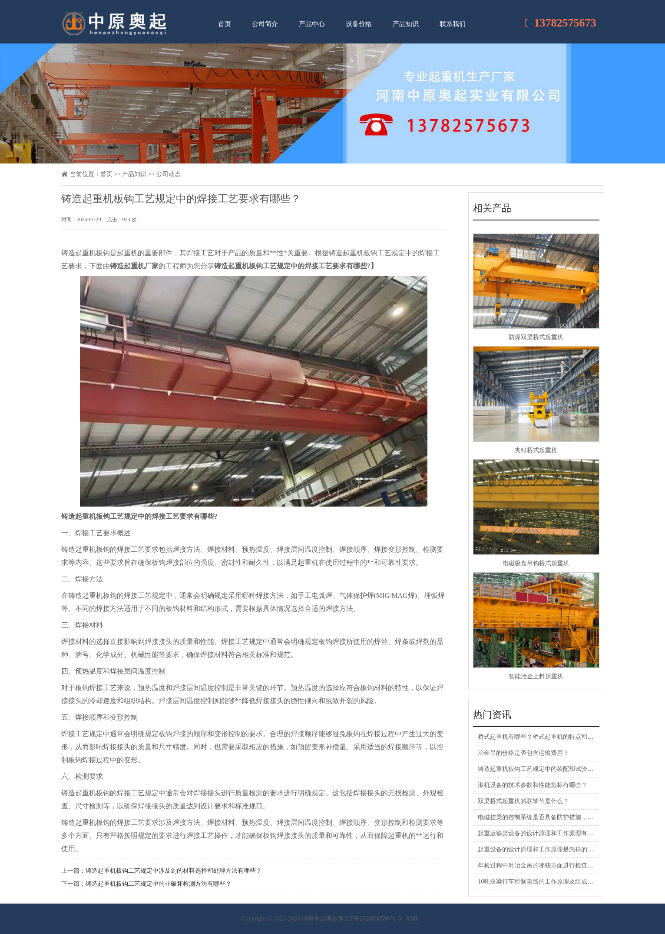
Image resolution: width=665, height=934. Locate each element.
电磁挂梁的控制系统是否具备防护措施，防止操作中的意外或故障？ (569, 817)
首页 (224, 23)
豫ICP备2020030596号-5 (369, 918)
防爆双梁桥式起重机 (536, 337)
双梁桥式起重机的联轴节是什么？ (523, 801)
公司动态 (168, 174)
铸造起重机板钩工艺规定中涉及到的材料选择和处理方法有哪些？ (174, 870)
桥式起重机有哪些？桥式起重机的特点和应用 (538, 737)
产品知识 (406, 23)
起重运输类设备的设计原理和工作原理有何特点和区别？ (554, 833)
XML (412, 918)
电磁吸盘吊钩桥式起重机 (536, 563)
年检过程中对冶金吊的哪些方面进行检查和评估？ (545, 865)
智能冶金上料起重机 (536, 676)
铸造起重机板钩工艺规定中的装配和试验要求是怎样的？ (554, 769)
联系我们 (453, 23)
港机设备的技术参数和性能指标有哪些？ (532, 785)
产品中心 (312, 23)
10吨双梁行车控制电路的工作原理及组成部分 (538, 881)
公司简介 (265, 23)
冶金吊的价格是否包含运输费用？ (523, 753)
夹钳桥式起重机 (536, 450)
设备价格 (359, 23)
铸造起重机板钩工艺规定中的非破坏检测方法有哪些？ (159, 884)
